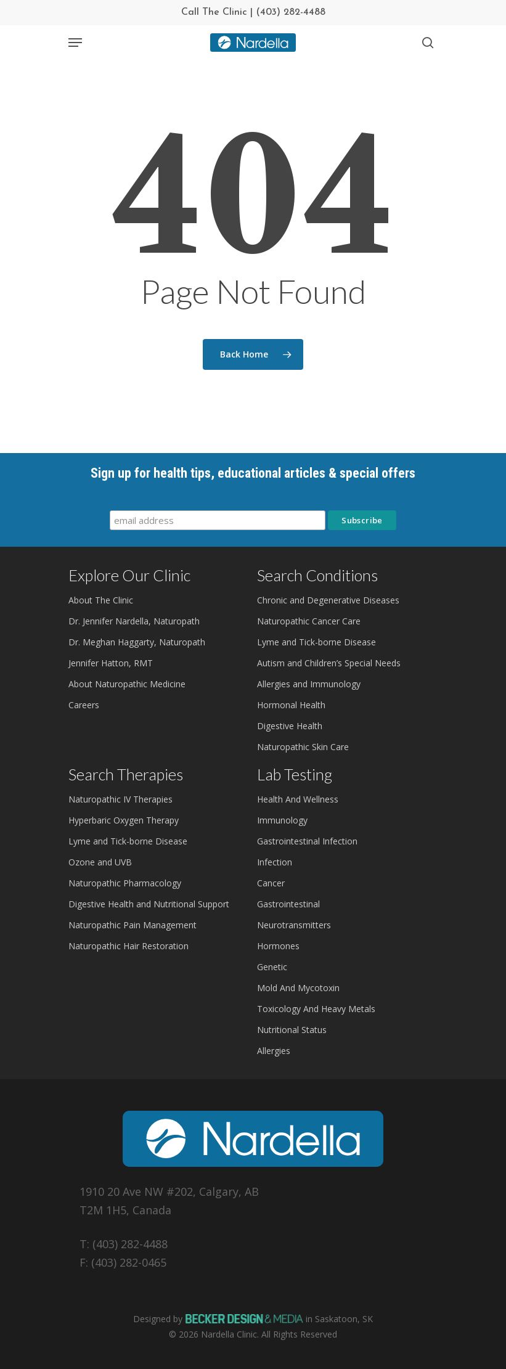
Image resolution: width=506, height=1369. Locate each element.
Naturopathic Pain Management (132, 925)
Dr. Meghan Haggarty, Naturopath (136, 642)
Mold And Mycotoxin (298, 988)
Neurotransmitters (294, 925)
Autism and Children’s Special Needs (329, 663)
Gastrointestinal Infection (307, 841)
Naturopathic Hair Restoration (128, 946)
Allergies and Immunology (309, 684)
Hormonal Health (291, 705)
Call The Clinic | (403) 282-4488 (253, 12)
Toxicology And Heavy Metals (316, 1009)
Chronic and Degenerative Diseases (328, 600)
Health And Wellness (297, 799)
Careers (83, 705)
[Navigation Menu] (75, 42)
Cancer (271, 883)
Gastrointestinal (288, 904)
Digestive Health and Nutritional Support (148, 904)
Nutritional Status (292, 1030)
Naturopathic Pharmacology (124, 883)
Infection (274, 862)
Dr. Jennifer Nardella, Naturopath (134, 621)
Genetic (272, 967)
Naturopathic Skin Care (303, 747)
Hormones (278, 946)
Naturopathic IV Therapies (120, 799)
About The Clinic (100, 600)
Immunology (282, 820)
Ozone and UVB (100, 862)
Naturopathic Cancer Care (309, 621)
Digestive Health (289, 726)
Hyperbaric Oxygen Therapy (123, 820)
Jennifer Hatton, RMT (110, 663)
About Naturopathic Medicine (127, 684)
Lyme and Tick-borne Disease (316, 642)
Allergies (273, 1050)
